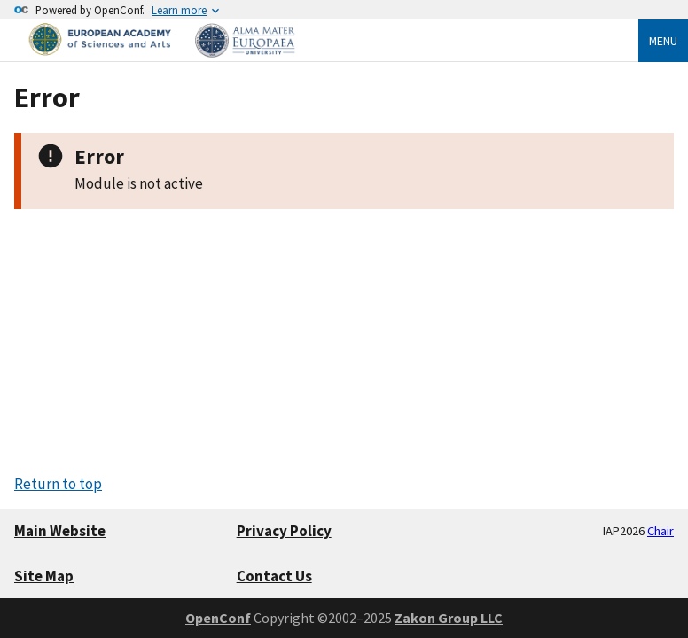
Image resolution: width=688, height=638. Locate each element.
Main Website (60, 531)
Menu (663, 41)
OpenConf (218, 617)
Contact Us (274, 576)
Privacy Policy (284, 531)
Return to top (58, 484)
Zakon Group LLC (449, 617)
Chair (660, 531)
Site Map (44, 576)
